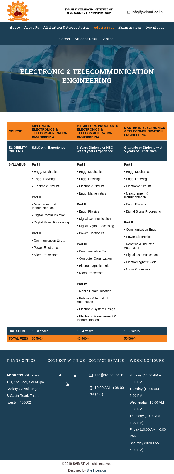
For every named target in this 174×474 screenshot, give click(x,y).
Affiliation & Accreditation (66, 27)
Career (65, 39)
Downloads (155, 27)
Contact (108, 39)
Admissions (104, 27)
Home (15, 27)
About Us (31, 27)
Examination (130, 27)
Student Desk (86, 39)
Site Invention (96, 470)
